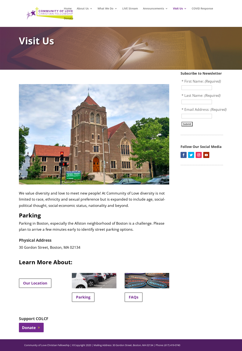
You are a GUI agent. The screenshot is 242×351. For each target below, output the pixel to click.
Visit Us (178, 8)
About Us (83, 8)
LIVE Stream (130, 8)
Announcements (153, 8)
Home (68, 8)
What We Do (105, 8)
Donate (68, 18)
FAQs (133, 297)
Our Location (35, 283)
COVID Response (202, 8)
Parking (83, 297)
